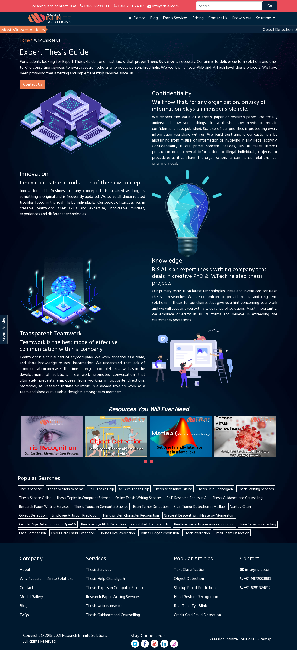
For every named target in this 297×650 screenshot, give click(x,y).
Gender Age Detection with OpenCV (47, 524)
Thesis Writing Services (256, 489)
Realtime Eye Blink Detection (103, 524)
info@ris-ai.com (255, 569)
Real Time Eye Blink (190, 605)
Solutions (265, 18)
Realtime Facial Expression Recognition (204, 524)
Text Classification (189, 569)
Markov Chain (240, 506)
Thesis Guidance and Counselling (237, 497)
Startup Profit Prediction (195, 587)
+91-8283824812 (255, 587)
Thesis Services (175, 18)
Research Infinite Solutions (231, 639)
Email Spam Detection (232, 533)
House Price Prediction (117, 533)
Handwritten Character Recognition (131, 515)
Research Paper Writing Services (44, 506)
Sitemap (264, 639)
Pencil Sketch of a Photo (150, 524)
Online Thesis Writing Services (138, 497)
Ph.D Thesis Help (101, 489)
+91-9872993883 (255, 578)
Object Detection (33, 515)
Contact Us (217, 18)
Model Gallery (31, 596)
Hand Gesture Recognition (196, 596)
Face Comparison (32, 533)
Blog (154, 18)
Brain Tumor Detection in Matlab (199, 506)
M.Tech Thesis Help (134, 489)
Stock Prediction (197, 533)
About (25, 569)
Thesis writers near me (104, 605)
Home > (26, 40)
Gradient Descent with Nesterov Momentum (199, 515)
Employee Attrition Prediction (75, 515)
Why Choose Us (47, 40)
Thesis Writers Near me (66, 489)
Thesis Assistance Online (173, 489)
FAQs (24, 615)
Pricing (198, 18)
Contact (26, 587)
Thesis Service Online (35, 497)
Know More (242, 18)
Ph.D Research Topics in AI (187, 497)
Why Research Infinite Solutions (46, 578)
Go (269, 6)
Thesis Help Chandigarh (215, 489)
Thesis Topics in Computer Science (83, 497)
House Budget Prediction (159, 533)
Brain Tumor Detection (151, 506)
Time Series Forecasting (257, 524)
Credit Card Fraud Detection (73, 533)
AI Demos (137, 18)
